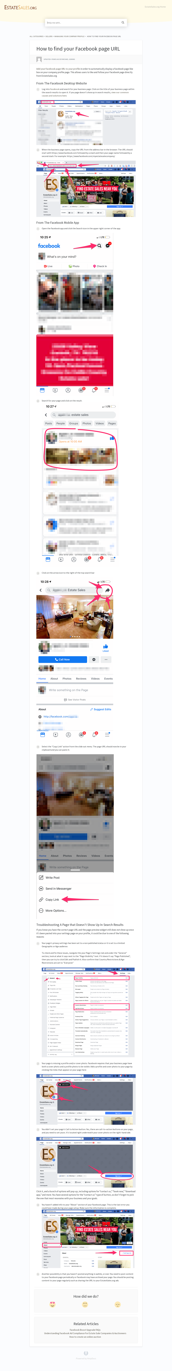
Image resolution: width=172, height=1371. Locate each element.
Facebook (54, 89)
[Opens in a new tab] (86, 1353)
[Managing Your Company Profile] (69, 36)
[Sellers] (49, 36)
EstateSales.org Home (155, 6)
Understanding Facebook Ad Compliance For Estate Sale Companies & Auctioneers (85, 1333)
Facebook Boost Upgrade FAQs (85, 1329)
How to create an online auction (85, 1336)
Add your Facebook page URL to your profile (58, 68)
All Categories (37, 36)
